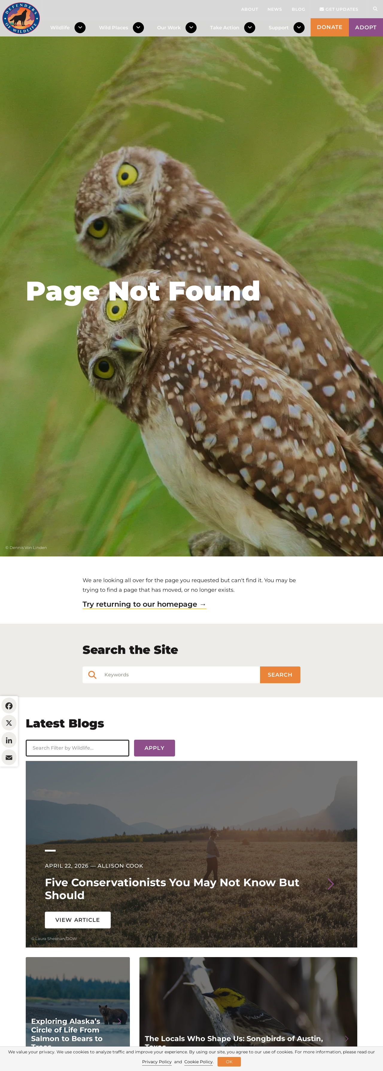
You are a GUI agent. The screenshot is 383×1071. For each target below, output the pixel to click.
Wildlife (60, 27)
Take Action (224, 27)
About (249, 9)
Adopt (366, 27)
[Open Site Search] (375, 9)
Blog (299, 9)
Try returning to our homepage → (144, 619)
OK (229, 1061)
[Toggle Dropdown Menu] (81, 27)
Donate (330, 27)
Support (279, 27)
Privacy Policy (157, 1061)
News (275, 9)
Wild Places (113, 27)
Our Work (169, 27)
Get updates (339, 9)
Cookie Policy (198, 1061)
